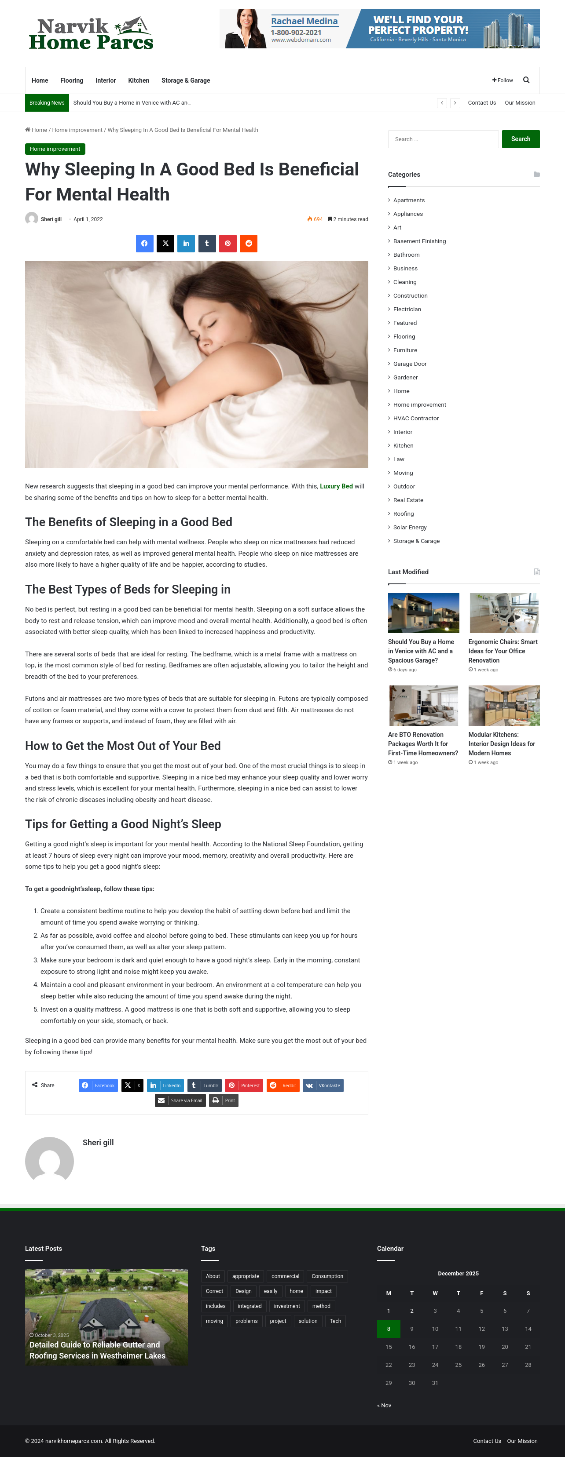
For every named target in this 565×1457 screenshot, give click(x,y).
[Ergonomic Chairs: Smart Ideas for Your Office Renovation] (504, 613)
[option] (106, 1317)
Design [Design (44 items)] (243, 1291)
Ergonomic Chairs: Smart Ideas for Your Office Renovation (503, 651)
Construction (410, 295)
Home (40, 80)
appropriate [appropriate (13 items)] (245, 1276)
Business (405, 268)
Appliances (408, 213)
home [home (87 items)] (296, 1291)
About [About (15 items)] (213, 1276)
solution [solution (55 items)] (308, 1321)
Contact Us (482, 102)
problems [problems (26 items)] (246, 1321)
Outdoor (404, 486)
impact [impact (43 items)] (324, 1291)
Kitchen (138, 80)
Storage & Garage (185, 80)
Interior (105, 80)
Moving (403, 472)
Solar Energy (410, 527)
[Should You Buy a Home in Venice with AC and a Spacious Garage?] (423, 613)
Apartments (409, 200)
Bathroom (406, 254)
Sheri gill (51, 219)
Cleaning (405, 281)
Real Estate (408, 499)
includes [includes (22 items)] (216, 1306)
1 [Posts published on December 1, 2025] (388, 1311)
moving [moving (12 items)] (214, 1321)
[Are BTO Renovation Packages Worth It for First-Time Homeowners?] (423, 705)
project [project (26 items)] (278, 1321)
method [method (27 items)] (321, 1306)
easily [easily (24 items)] (271, 1291)
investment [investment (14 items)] (287, 1306)
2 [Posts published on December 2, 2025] (412, 1311)
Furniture (405, 349)
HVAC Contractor (416, 418)
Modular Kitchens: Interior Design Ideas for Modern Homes (502, 744)
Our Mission (520, 102)
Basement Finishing (419, 240)
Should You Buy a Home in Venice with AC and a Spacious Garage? (421, 651)
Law (398, 459)
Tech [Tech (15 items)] (335, 1321)
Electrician (407, 309)
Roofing (403, 513)
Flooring (71, 80)
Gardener (405, 377)
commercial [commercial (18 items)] (285, 1276)
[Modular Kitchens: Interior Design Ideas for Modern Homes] (504, 705)
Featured (405, 322)
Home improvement (77, 130)
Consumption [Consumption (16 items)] (327, 1276)
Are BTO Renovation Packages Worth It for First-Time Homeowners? (423, 744)
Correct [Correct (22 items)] (214, 1291)
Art (397, 227)
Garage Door (410, 363)
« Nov (384, 1405)
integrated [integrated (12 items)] (250, 1306)
